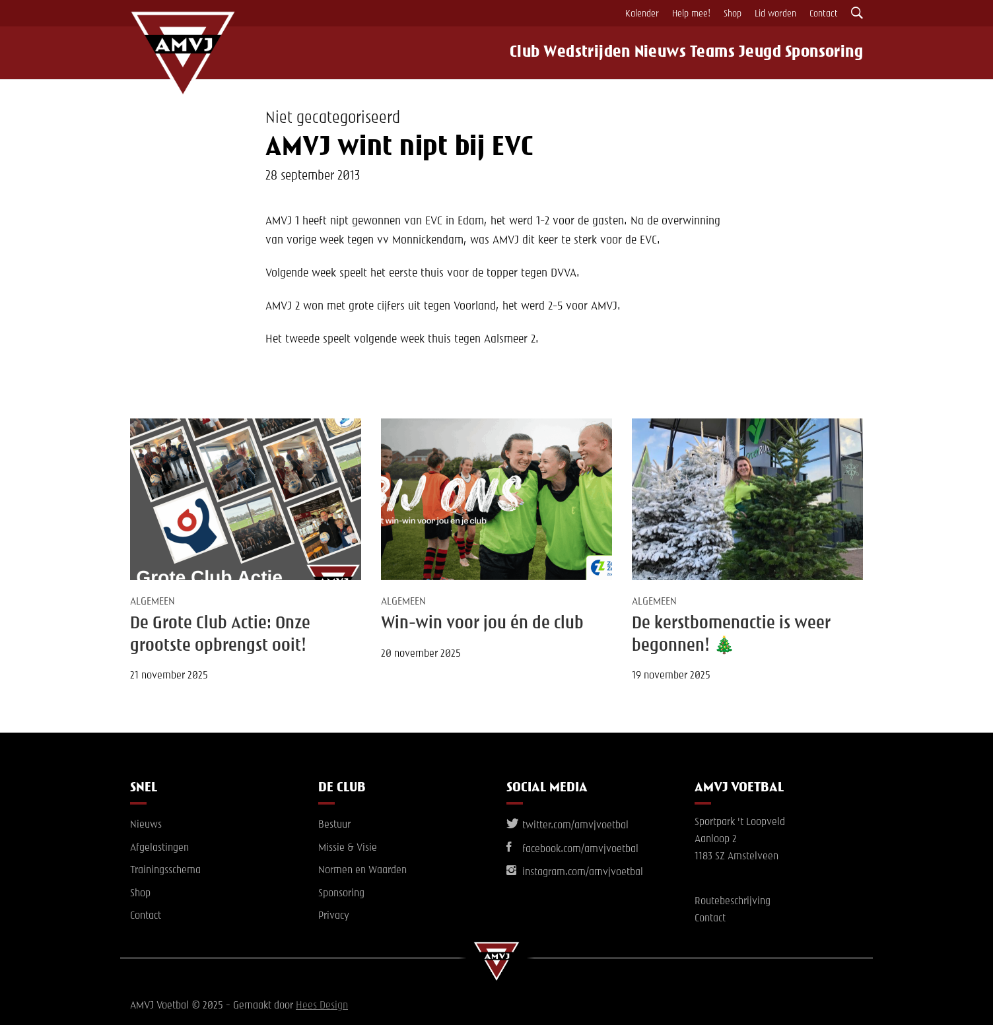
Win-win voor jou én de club (482, 623)
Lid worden (775, 13)
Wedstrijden (575, 53)
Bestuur (334, 825)
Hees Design (322, 1006)
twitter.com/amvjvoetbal (567, 825)
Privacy (333, 916)
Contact (823, 13)
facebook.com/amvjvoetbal (572, 849)
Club (510, 53)
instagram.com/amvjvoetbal (574, 872)
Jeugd (765, 53)
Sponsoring (832, 53)
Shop (732, 13)
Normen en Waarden (362, 870)
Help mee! (691, 13)
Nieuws (651, 53)
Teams (710, 53)
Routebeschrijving (732, 901)
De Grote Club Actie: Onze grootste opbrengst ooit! (220, 634)
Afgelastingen (159, 848)
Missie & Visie (347, 848)
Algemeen (152, 602)
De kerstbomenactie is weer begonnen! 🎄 (731, 634)
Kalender (642, 13)
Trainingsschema (165, 870)
